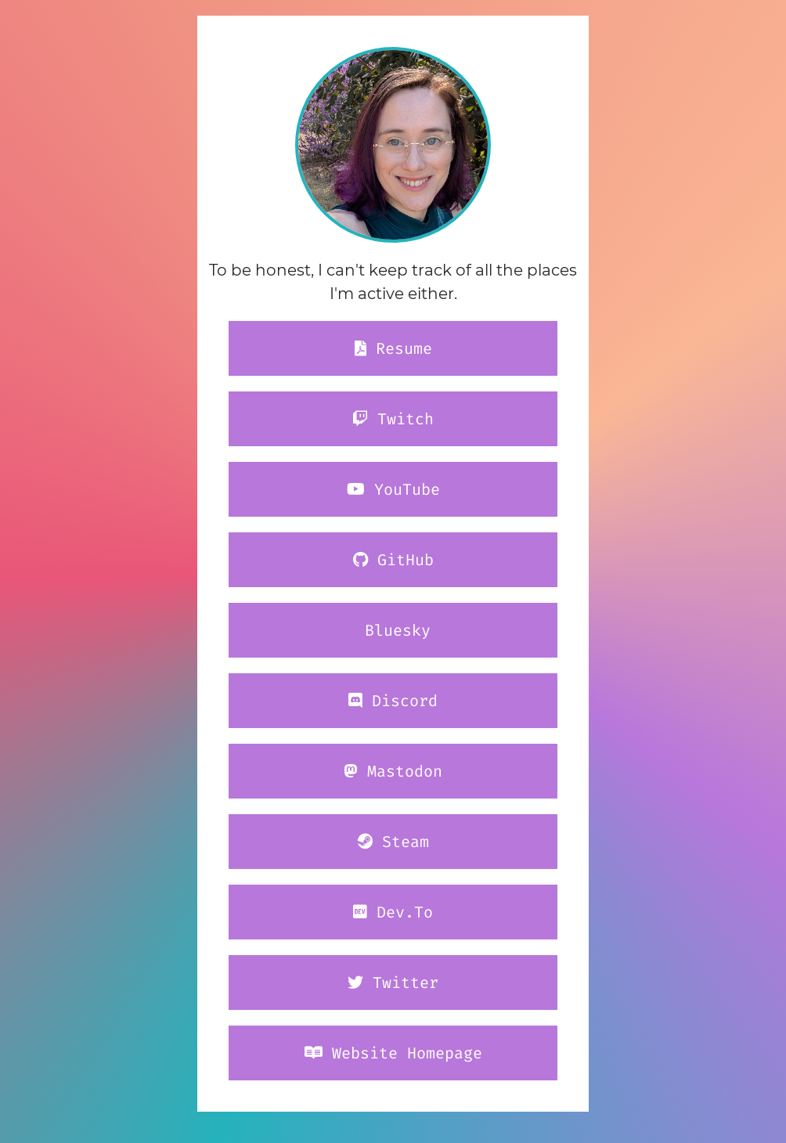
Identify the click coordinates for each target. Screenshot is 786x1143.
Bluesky (393, 630)
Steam (393, 841)
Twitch (393, 419)
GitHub (393, 560)
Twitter (393, 982)
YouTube (393, 489)
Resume (393, 348)
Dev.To (393, 912)
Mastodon (393, 771)
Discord (393, 700)
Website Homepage (393, 1053)
